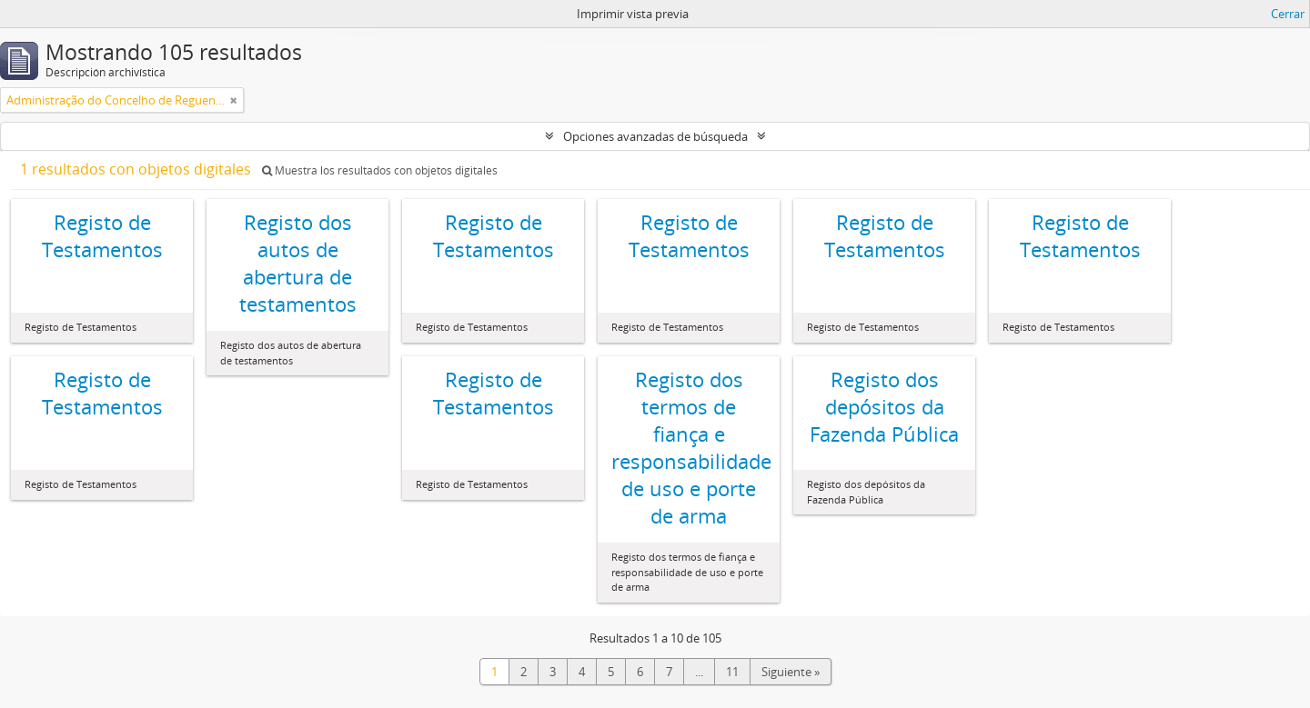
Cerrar (1288, 13)
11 (732, 671)
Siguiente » (790, 671)
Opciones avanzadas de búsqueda (655, 136)
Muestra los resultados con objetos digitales (380, 170)
